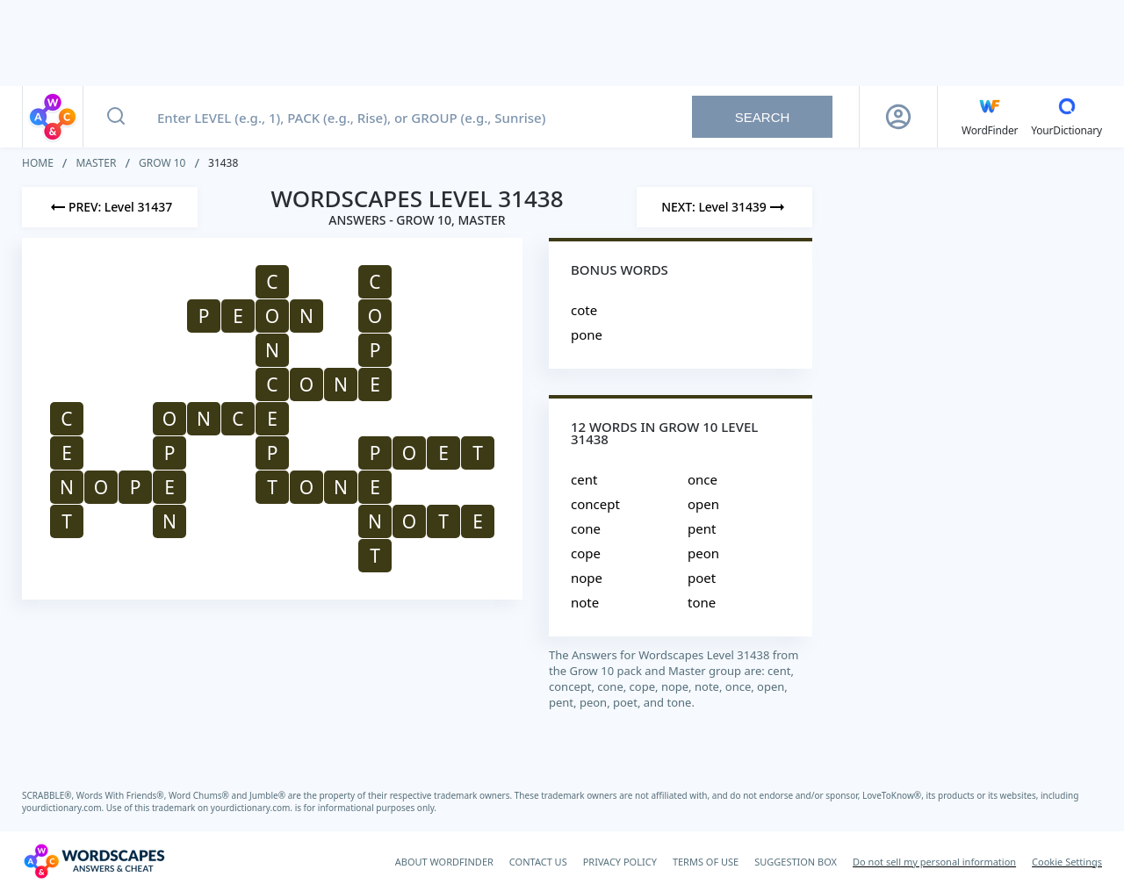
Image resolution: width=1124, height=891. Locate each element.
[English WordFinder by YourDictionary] (990, 117)
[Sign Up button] (898, 116)
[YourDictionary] (1066, 117)
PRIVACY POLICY (620, 861)
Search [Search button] (762, 117)
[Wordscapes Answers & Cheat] (94, 861)
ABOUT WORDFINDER (444, 861)
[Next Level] (724, 207)
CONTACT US (538, 861)
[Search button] (115, 116)
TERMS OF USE (706, 861)
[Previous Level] (110, 207)
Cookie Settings (1067, 861)
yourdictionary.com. (64, 807)
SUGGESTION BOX (795, 861)
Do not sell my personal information (934, 861)
